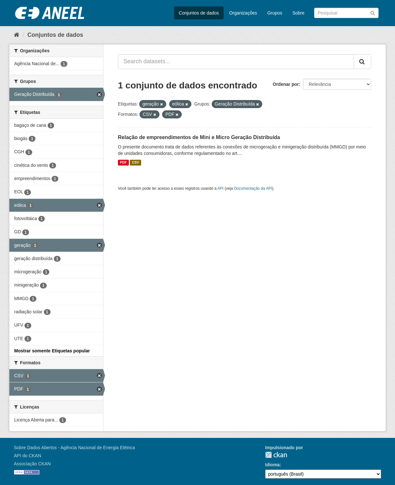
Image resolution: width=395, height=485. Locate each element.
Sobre (298, 12)
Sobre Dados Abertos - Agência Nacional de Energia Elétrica (74, 447)
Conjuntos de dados (199, 12)
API (220, 188)
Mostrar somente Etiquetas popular (52, 350)
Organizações (243, 12)
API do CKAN (27, 455)
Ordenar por (286, 84)
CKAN (276, 454)
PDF (123, 163)
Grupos (274, 12)
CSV (135, 163)
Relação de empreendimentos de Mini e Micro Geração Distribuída (199, 137)
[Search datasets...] (236, 61)
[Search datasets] (346, 13)
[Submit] (372, 12)
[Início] (16, 35)
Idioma (272, 464)
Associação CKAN (32, 463)
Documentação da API (253, 188)
